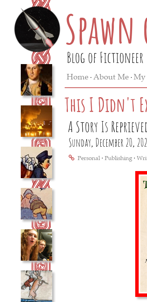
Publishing (118, 158)
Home (78, 76)
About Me (111, 76)
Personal (89, 158)
